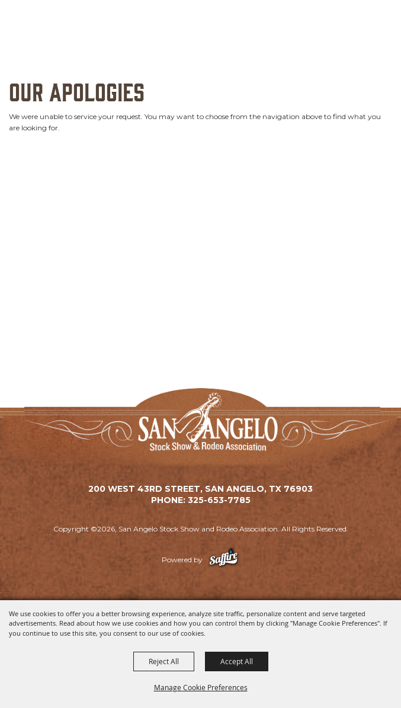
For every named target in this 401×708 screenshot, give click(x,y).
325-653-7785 (219, 500)
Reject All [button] (164, 661)
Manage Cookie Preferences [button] (201, 687)
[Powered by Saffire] (223, 559)
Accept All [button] (236, 661)
